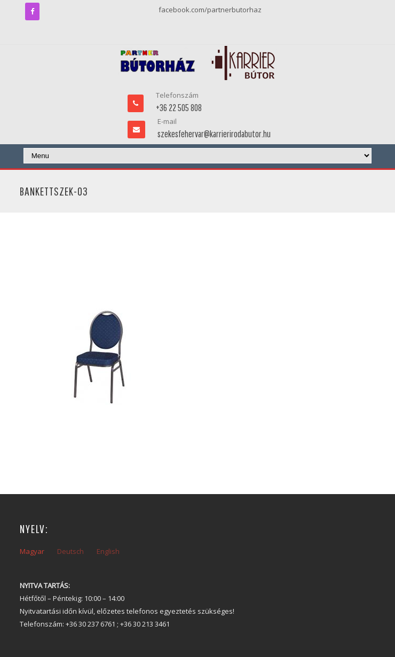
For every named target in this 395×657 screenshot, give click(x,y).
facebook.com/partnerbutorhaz (210, 9)
